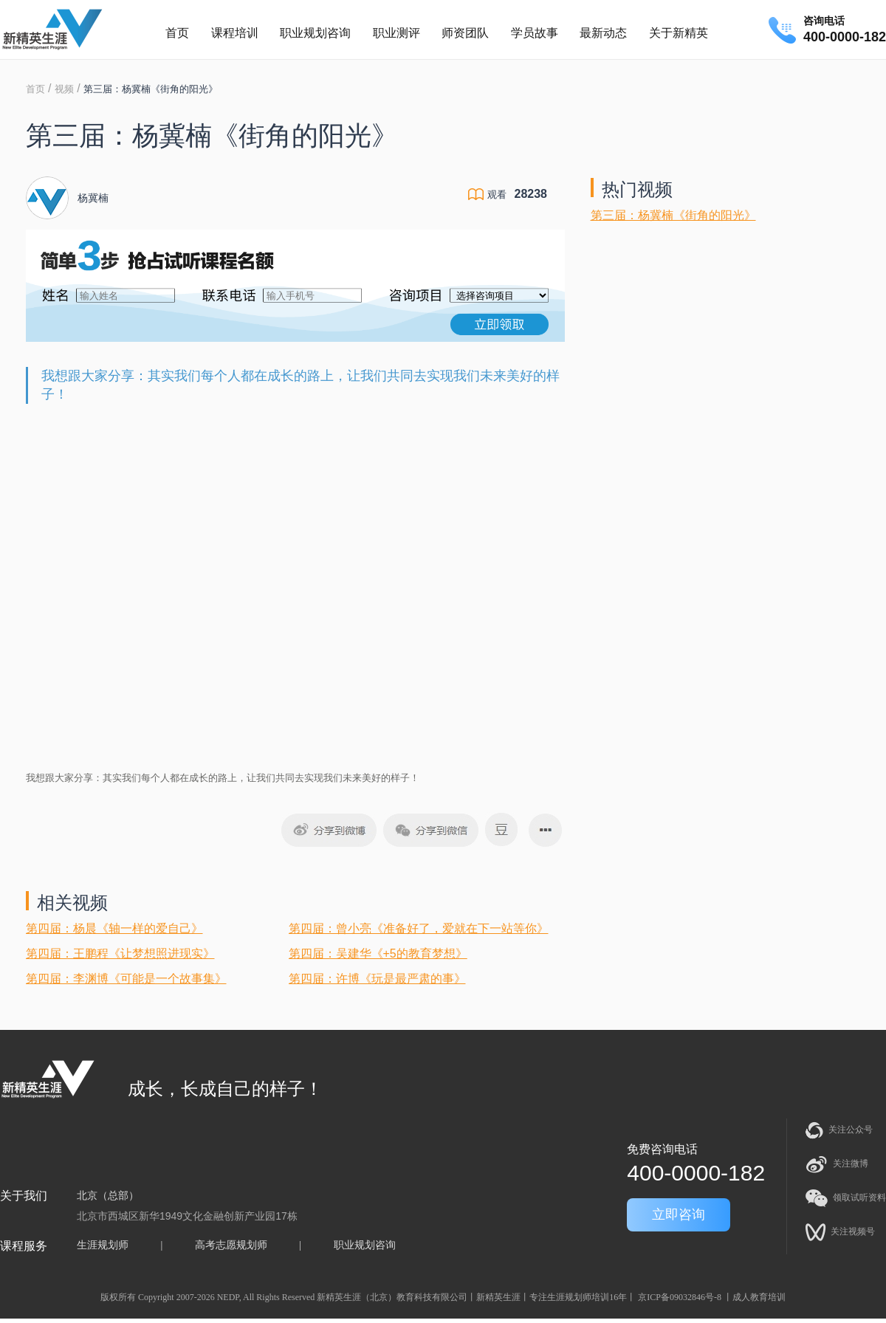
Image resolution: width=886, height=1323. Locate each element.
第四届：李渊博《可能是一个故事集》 (126, 978)
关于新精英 (678, 33)
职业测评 (396, 33)
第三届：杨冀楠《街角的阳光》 (673, 215)
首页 (177, 33)
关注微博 (837, 1164)
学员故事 (534, 33)
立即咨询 (678, 1214)
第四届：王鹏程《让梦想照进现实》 (120, 953)
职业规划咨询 (315, 33)
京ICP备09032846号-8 (679, 1297)
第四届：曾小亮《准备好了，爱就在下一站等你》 (419, 928)
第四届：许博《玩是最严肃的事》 (377, 978)
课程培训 (234, 33)
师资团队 (465, 33)
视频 (64, 88)
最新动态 (603, 33)
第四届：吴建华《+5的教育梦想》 (378, 953)
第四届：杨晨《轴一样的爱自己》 (114, 928)
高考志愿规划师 (231, 1245)
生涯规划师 (102, 1245)
